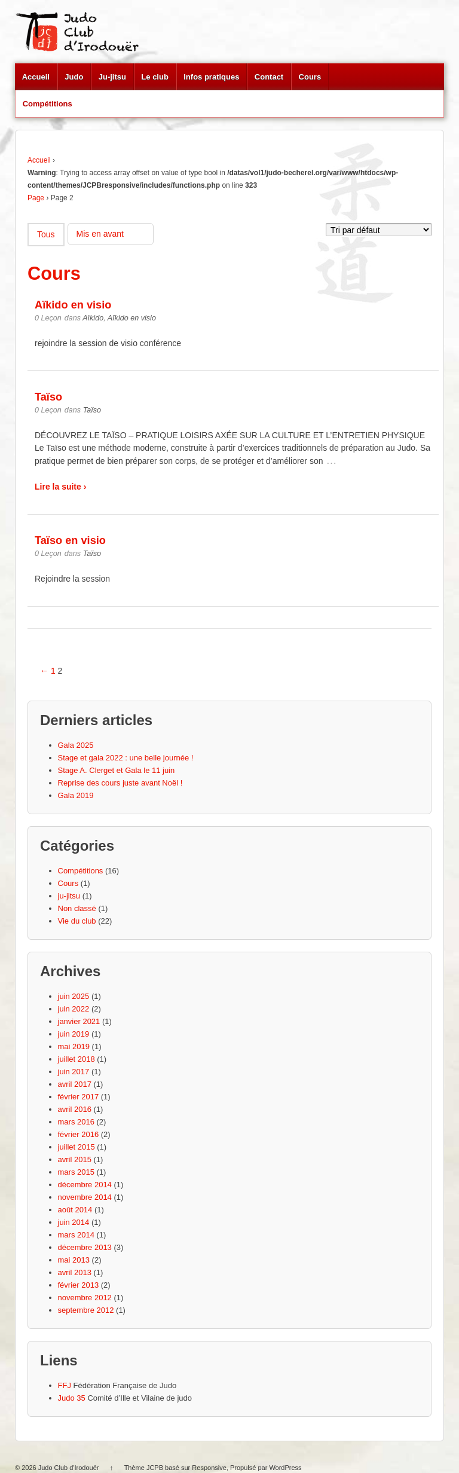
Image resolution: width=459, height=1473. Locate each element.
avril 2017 (74, 1084)
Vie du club (77, 920)
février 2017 (78, 1096)
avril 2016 (74, 1109)
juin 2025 (74, 996)
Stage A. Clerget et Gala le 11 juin (116, 770)
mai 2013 (74, 1259)
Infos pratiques (211, 76)
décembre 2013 (85, 1247)
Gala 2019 (76, 795)
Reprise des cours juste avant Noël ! (120, 782)
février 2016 (78, 1134)
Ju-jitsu (112, 76)
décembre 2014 (85, 1184)
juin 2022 (74, 1008)
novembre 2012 (85, 1297)
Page (35, 198)
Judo (74, 76)
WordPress (285, 1467)
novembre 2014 (85, 1197)
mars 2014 (76, 1234)
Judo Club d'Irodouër (68, 1467)
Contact (269, 76)
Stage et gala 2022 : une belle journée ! (126, 757)
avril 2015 (74, 1159)
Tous (46, 234)
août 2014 (75, 1209)
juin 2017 (74, 1071)
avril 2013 (74, 1272)
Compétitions (47, 103)
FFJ (64, 1385)
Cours (310, 76)
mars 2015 (76, 1172)
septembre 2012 (86, 1310)
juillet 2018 (76, 1059)
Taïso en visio (70, 540)
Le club (155, 76)
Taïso (48, 397)
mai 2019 (74, 1046)
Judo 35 (71, 1397)
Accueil (36, 76)
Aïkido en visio (73, 305)
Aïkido (92, 318)
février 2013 (78, 1285)
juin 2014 (74, 1222)
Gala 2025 (76, 745)
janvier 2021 (79, 1021)
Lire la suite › (60, 486)
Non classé (77, 908)
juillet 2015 (76, 1146)
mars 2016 (76, 1121)
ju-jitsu (69, 895)
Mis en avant (100, 234)
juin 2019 (74, 1033)
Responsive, (210, 1467)
